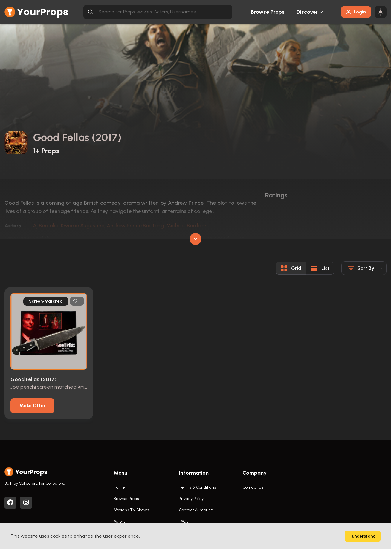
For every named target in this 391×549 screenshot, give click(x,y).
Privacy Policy (191, 498)
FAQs (183, 521)
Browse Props (268, 12)
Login (356, 12)
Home (119, 487)
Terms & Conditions (197, 487)
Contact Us (252, 487)
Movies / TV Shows (131, 510)
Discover (307, 12)
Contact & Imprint (196, 510)
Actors (119, 521)
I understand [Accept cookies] (362, 536)
